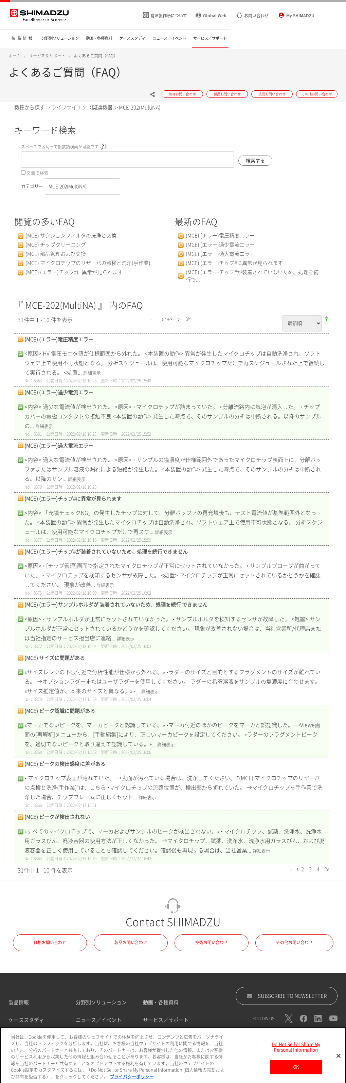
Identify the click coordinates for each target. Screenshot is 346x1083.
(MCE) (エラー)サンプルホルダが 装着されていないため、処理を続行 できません (115, 604)
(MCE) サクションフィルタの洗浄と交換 (70, 235)
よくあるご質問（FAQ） (96, 56)
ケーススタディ (26, 1020)
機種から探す (29, 107)
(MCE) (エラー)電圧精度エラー (220, 235)
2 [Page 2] (302, 869)
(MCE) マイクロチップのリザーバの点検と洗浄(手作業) (87, 263)
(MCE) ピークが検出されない (57, 816)
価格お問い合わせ (50, 942)
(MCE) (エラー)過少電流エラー (220, 244)
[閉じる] (338, 1060)
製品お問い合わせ (130, 942)
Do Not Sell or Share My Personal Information (296, 1052)
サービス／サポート (166, 1020)
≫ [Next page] (327, 869)
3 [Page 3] (310, 869)
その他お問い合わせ (294, 942)
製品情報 (18, 1002)
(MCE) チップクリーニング (55, 244)
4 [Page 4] (318, 869)
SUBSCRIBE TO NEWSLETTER (287, 996)
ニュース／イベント (99, 1020)
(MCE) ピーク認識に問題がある (59, 711)
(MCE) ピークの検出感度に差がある (64, 763)
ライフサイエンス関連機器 (81, 107)
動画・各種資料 (161, 1002)
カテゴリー (32, 186)
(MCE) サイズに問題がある (54, 658)
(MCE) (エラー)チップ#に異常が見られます (74, 272)
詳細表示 (92, 373)
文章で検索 (37, 173)
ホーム (14, 56)
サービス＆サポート (47, 56)
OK (296, 1071)
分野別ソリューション (101, 1002)
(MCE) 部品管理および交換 (55, 253)
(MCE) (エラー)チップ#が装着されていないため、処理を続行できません (106, 551)
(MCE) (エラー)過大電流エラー (220, 253)
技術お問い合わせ (211, 942)
